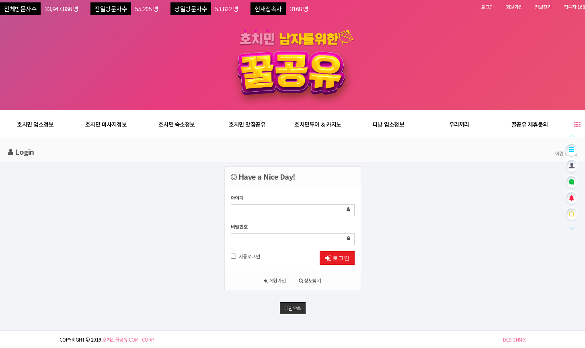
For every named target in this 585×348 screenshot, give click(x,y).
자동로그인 (245, 256)
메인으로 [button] (292, 308)
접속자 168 (574, 6)
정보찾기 (543, 6)
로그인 (487, 6)
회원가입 (514, 6)
